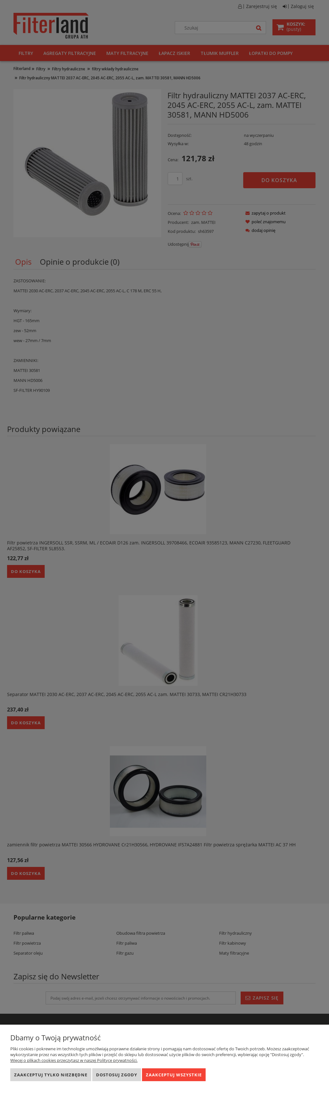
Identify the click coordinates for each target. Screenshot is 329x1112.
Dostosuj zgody (116, 1075)
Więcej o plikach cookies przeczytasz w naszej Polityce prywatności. (74, 1060)
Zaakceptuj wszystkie (174, 1075)
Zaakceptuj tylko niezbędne (50, 1075)
